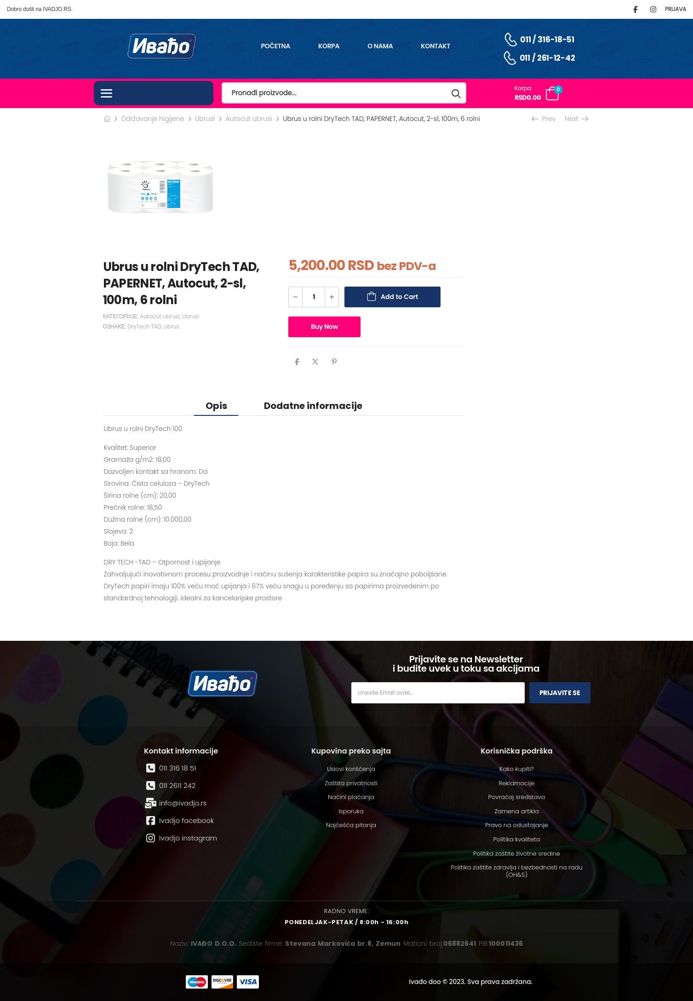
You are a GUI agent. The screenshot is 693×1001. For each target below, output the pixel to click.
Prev (544, 118)
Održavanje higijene (152, 118)
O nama (380, 46)
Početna (275, 46)
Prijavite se (559, 692)
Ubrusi (205, 118)
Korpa (328, 46)
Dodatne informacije (313, 405)
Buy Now (324, 326)
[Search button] (457, 93)
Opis (216, 405)
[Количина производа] (314, 297)
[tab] (216, 405)
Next (576, 118)
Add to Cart (399, 296)
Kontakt (435, 46)
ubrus (171, 326)
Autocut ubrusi (249, 118)
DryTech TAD (144, 326)
